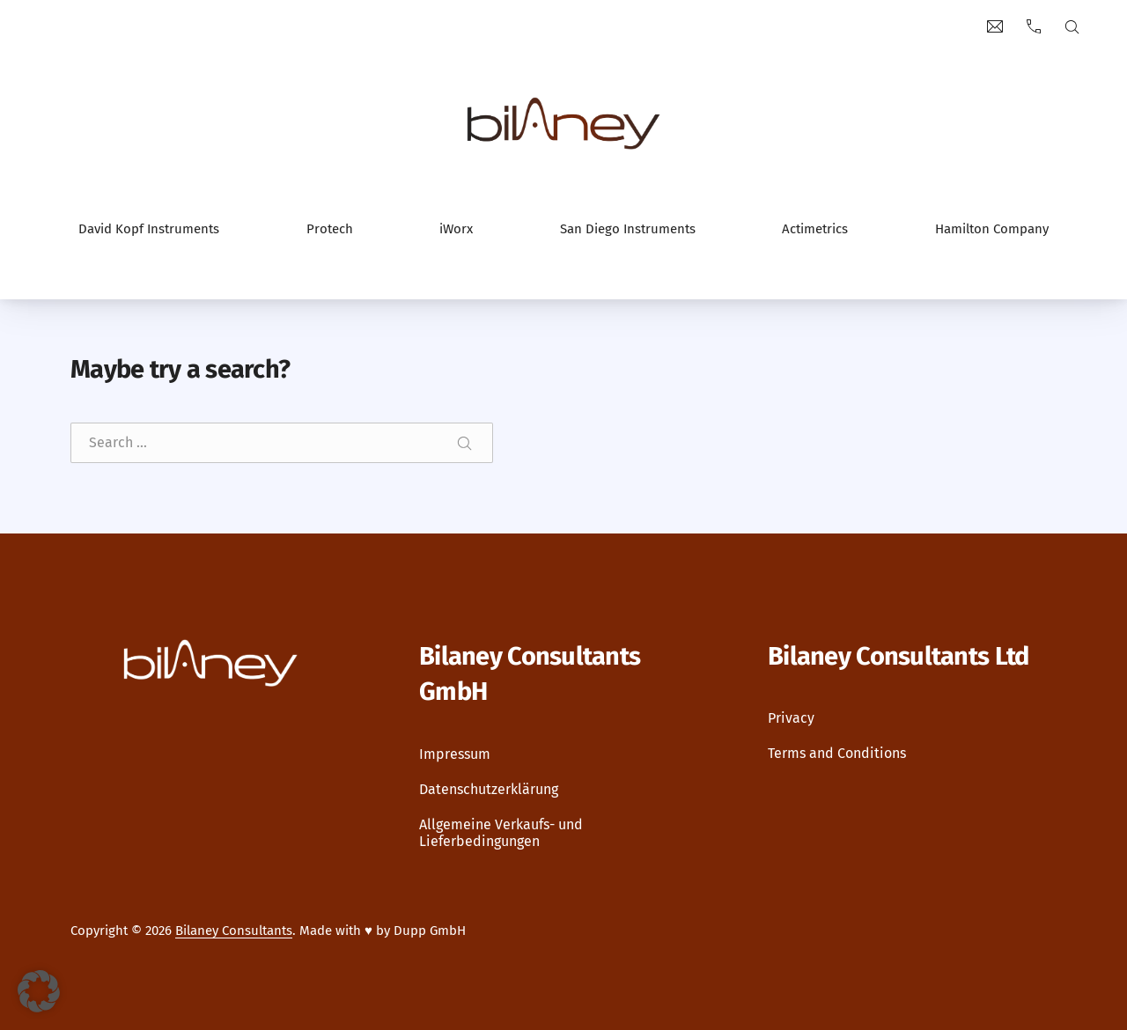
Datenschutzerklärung (488, 789)
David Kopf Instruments (148, 229)
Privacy (791, 718)
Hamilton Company (992, 229)
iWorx (456, 229)
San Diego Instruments (628, 229)
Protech (329, 229)
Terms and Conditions (837, 754)
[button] (38, 991)
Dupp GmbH (430, 930)
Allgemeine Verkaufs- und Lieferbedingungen (501, 833)
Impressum (454, 754)
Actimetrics (815, 229)
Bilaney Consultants (233, 930)
